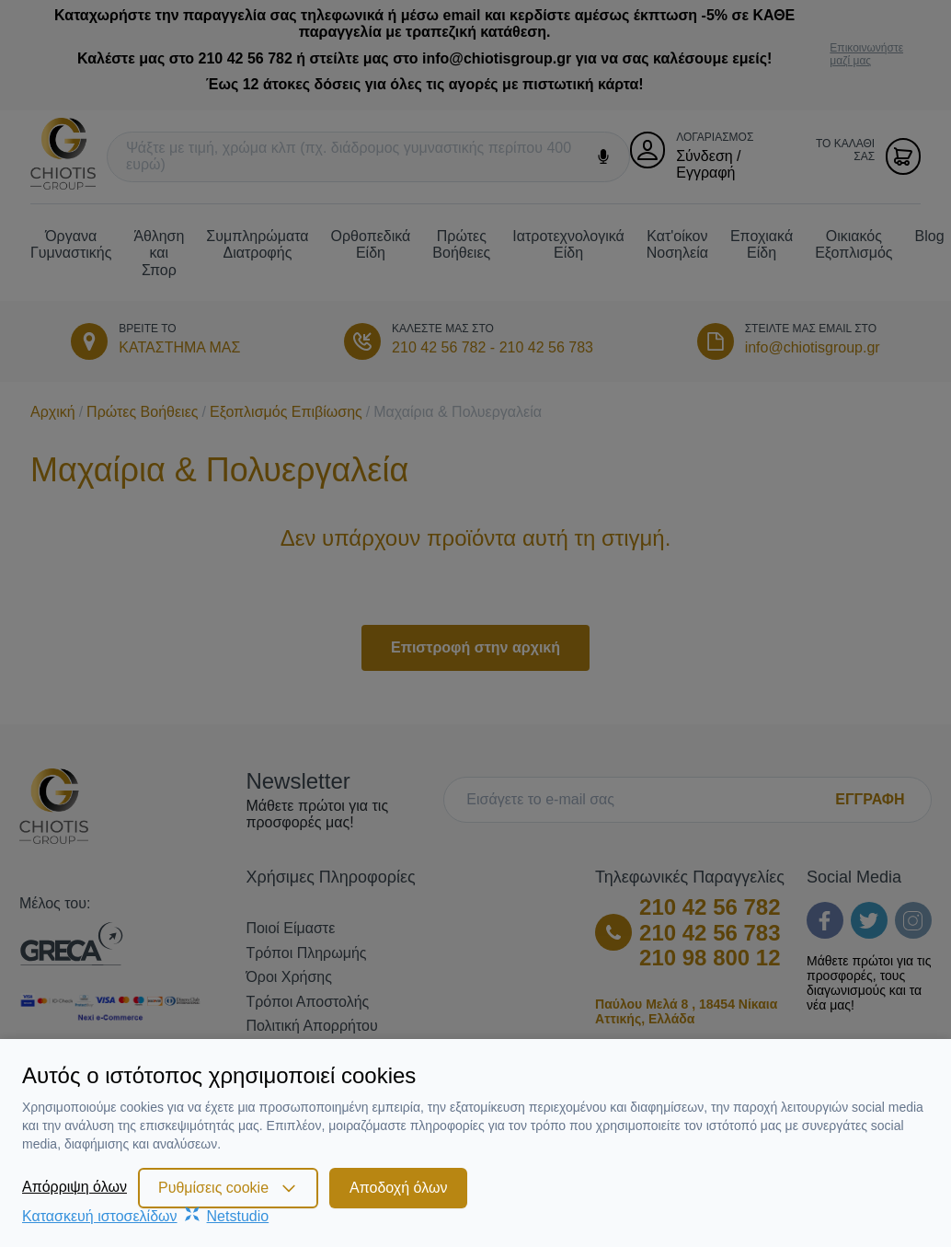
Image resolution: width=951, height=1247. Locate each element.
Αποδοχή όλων (398, 1187)
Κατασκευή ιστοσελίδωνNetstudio (145, 1216)
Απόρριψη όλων (74, 1187)
